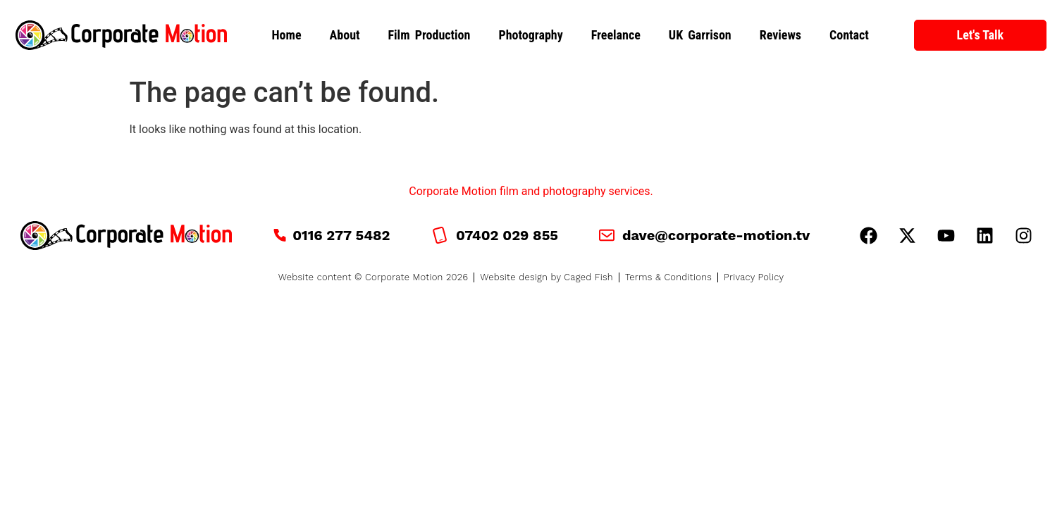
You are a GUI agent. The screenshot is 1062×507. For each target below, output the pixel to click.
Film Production (429, 34)
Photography (530, 34)
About (345, 34)
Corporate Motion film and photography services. (531, 191)
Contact (849, 34)
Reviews (780, 34)
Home (287, 34)
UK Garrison (700, 34)
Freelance (616, 34)
